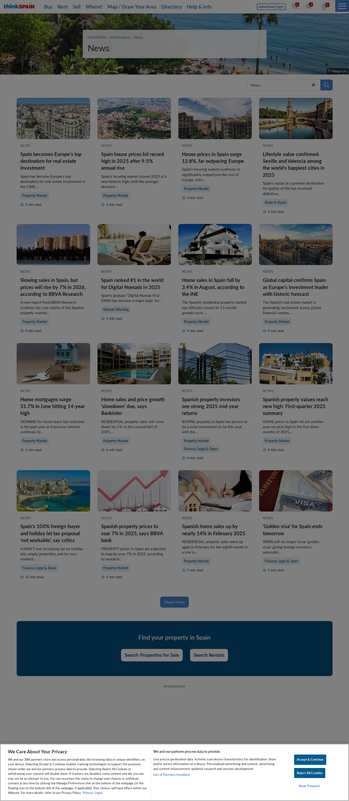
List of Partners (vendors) (171, 775)
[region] (174, 772)
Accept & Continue (310, 759)
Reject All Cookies (310, 773)
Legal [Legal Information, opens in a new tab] (98, 793)
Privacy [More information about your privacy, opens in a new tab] (88, 793)
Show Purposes (309, 786)
